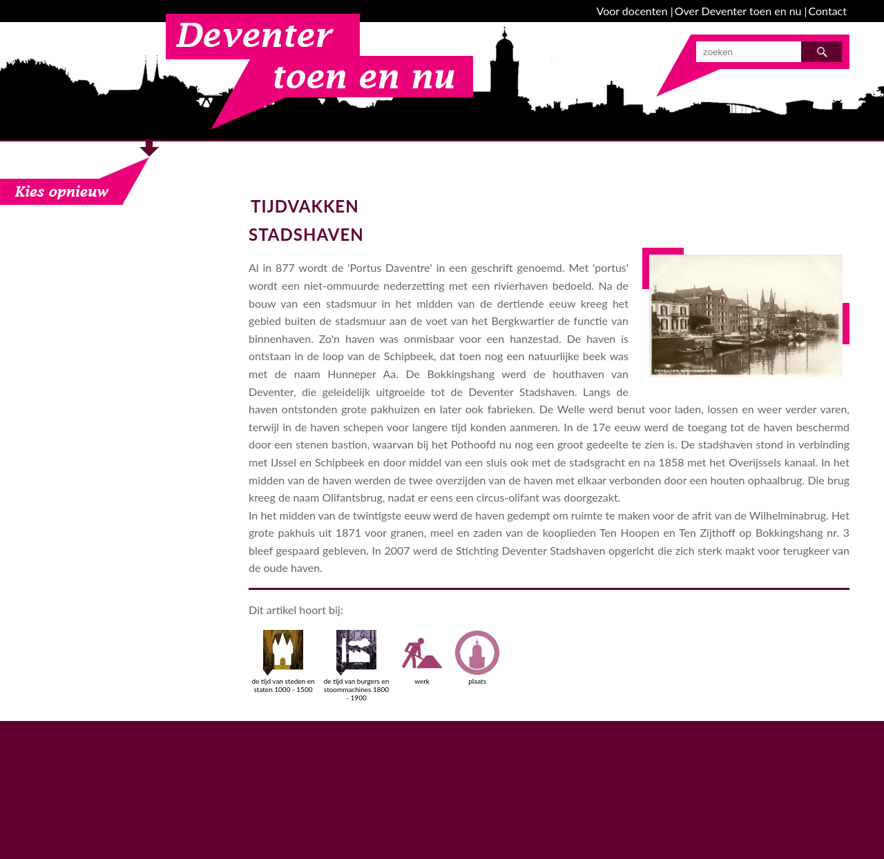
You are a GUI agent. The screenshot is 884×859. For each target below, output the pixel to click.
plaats (477, 657)
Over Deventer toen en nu (738, 10)
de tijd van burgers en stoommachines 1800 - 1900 (357, 666)
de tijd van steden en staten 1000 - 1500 (282, 661)
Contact (828, 10)
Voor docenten (632, 10)
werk (422, 657)
